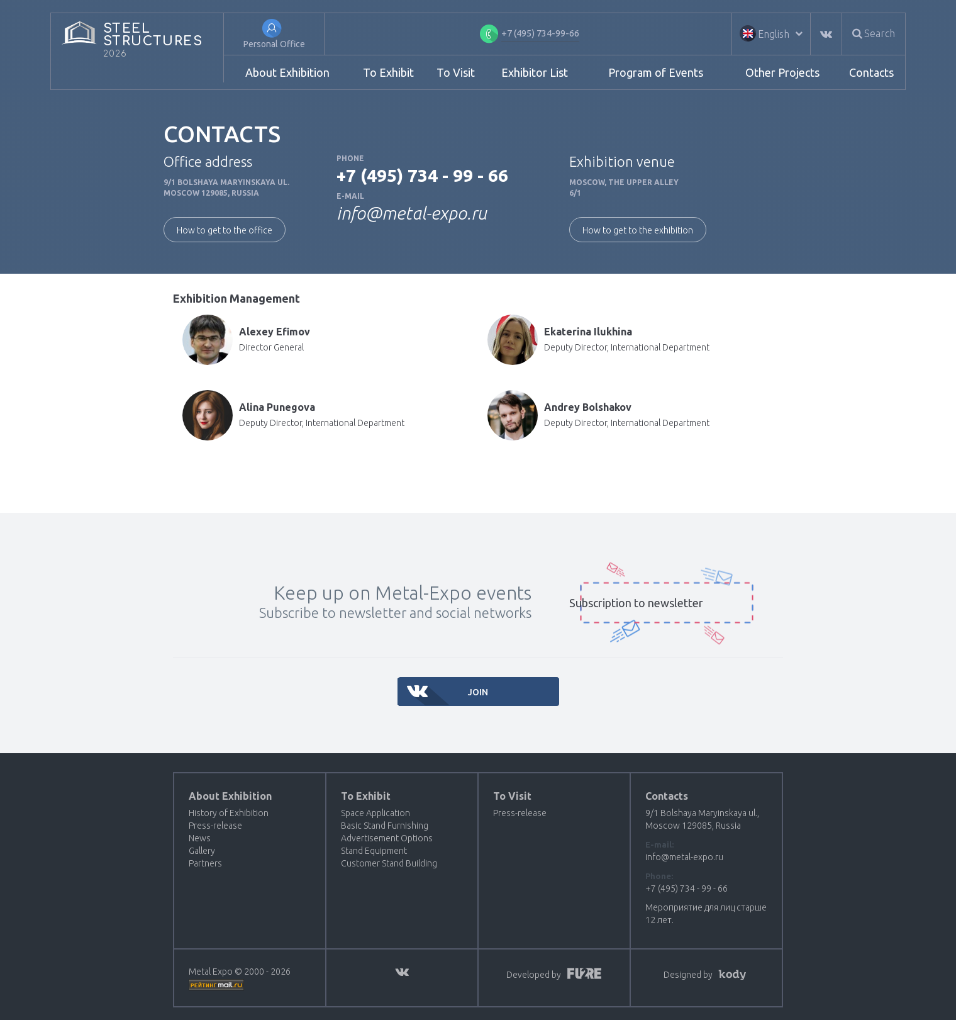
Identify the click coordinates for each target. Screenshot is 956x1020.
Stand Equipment (374, 851)
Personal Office (274, 44)
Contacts (871, 72)
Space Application (375, 813)
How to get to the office (224, 230)
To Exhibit (388, 72)
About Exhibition (287, 72)
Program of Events (655, 72)
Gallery (202, 851)
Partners (205, 863)
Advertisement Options (387, 838)
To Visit (455, 72)
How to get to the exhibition (637, 230)
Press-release (215, 826)
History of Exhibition (229, 813)
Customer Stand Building (389, 863)
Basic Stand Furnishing (384, 826)
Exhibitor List (534, 72)
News (200, 838)
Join (478, 692)
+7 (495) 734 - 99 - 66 (422, 175)
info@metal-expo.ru (411, 213)
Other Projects (782, 72)
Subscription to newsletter (636, 603)
